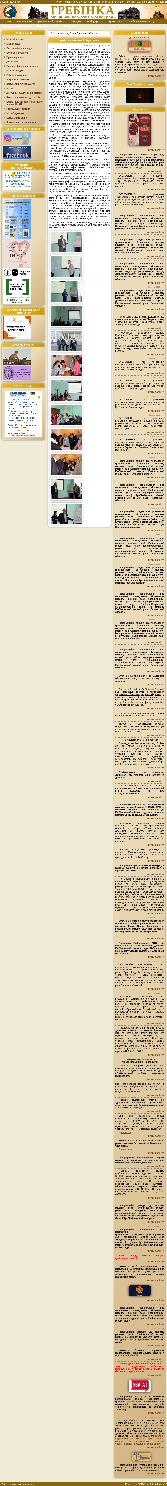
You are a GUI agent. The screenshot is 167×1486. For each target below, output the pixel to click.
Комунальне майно (16, 117)
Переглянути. (126, 1149)
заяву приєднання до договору (143, 1444)
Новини (60, 33)
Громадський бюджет (18, 109)
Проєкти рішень (15, 57)
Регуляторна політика (18, 79)
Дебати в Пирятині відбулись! (82, 33)
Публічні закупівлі (16, 75)
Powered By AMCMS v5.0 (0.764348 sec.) (146, 1484)
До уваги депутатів (139, 37)
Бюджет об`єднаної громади (22, 66)
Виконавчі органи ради (19, 48)
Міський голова (15, 39)
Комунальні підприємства (20, 84)
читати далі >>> (155, 76)
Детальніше (125, 1132)
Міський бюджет (15, 70)
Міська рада (13, 44)
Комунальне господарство (21, 122)
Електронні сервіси (17, 52)
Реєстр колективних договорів (23, 97)
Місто (9, 88)
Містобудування (15, 113)
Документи (12, 61)
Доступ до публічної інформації (24, 93)
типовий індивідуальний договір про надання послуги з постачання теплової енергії (139, 1440)
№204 (119, 1176)
